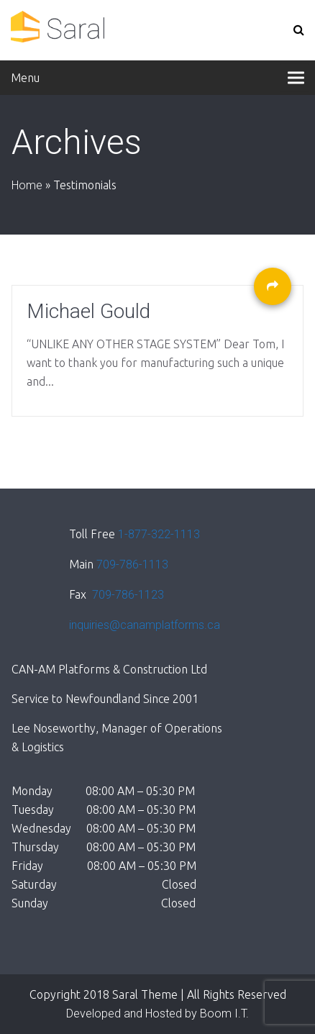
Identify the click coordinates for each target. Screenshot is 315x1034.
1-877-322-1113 (159, 534)
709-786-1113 (132, 564)
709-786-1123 (126, 595)
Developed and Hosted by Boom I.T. (157, 1013)
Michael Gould (88, 311)
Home (27, 185)
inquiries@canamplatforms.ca (144, 625)
